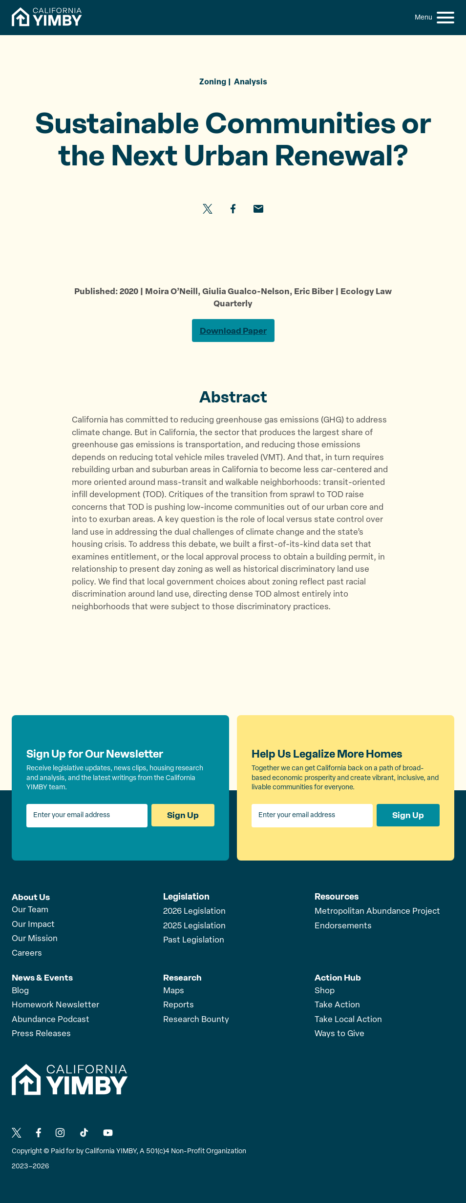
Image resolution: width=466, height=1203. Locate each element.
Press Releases (41, 1034)
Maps (173, 991)
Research (182, 977)
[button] (445, 17)
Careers (27, 954)
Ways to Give (339, 1034)
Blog (20, 991)
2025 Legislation (194, 927)
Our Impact (33, 925)
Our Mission (35, 939)
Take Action (337, 1005)
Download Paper (233, 331)
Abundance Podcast (50, 1020)
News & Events (43, 977)
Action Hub (338, 977)
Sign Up (183, 816)
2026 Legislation (194, 912)
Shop (325, 991)
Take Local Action (348, 1020)
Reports (178, 1005)
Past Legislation (193, 941)
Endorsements (343, 927)
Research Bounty (196, 1020)
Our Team (30, 910)
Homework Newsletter (55, 1005)
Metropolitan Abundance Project (377, 912)
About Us (31, 897)
